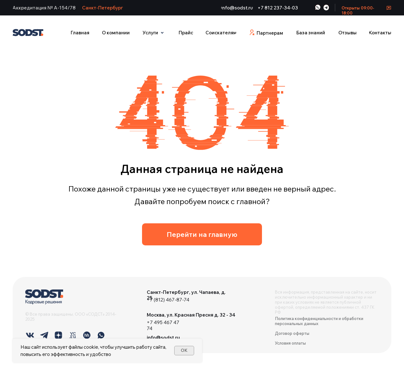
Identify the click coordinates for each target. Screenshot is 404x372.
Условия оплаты (290, 343)
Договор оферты (292, 333)
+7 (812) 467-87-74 (168, 300)
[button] (44, 7)
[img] (44, 297)
